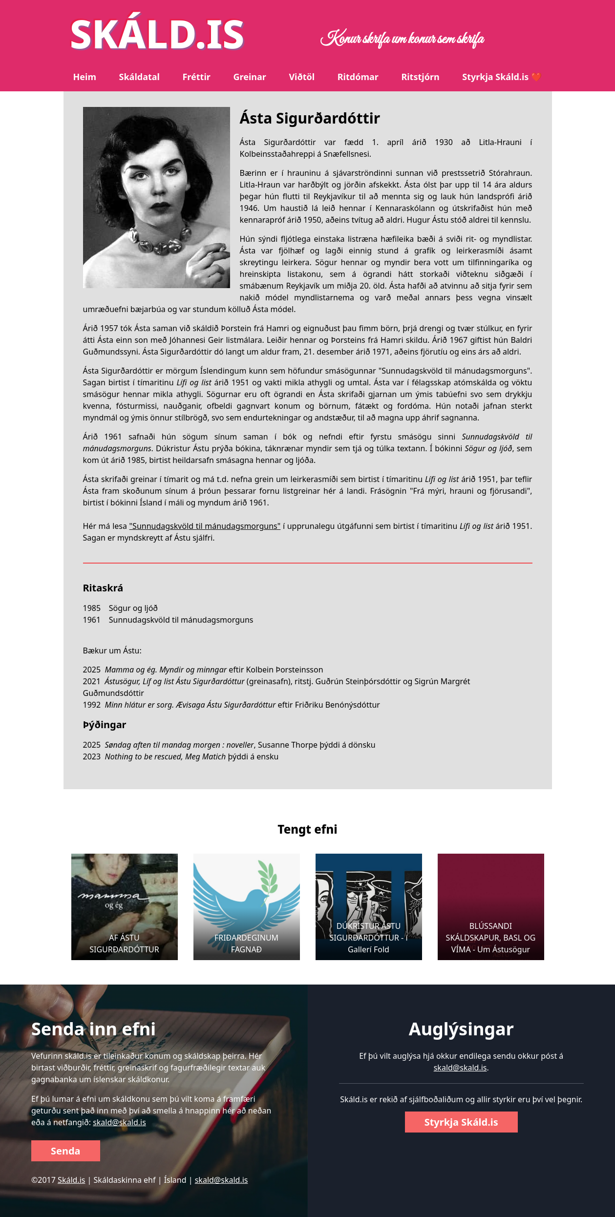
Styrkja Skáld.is (461, 1122)
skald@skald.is (119, 1122)
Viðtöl (302, 77)
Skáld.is (71, 1180)
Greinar (249, 77)
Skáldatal (139, 77)
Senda (66, 1150)
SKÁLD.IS (157, 33)
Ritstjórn (420, 77)
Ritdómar (358, 77)
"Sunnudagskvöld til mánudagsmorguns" (205, 526)
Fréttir (196, 77)
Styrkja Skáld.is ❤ (502, 77)
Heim (84, 77)
